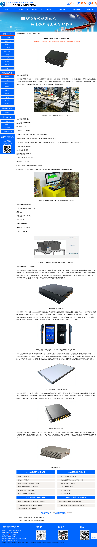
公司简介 (21, 9)
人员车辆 (7, 93)
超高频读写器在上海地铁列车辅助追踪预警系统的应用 (31, 501)
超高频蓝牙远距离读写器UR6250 (26, 493)
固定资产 (93, 317)
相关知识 (7, 121)
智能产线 (61, 359)
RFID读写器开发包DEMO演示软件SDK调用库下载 (71, 505)
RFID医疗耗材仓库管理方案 (66, 486)
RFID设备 (28, 542)
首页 (6, 9)
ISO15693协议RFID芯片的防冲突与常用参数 (70, 501)
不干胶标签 (7, 37)
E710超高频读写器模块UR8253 (26, 490)
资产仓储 (7, 100)
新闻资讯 (34, 9)
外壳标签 (7, 44)
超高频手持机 (34, 542)
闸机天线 (49, 542)
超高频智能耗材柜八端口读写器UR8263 (28, 486)
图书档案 (7, 76)
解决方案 (62, 9)
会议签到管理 (87, 81)
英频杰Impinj (10, 542)
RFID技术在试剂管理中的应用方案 (67, 476)
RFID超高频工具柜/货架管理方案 (67, 483)
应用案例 (7, 112)
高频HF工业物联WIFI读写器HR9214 (34, 517)
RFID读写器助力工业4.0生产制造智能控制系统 (30, 505)
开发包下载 (7, 128)
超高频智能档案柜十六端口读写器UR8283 (28, 483)
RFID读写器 (17, 542)
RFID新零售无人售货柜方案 (66, 493)
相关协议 (7, 124)
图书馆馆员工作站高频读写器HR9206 (34, 520)
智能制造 (7, 83)
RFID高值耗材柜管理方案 (65, 490)
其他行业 (7, 103)
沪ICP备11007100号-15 (12, 532)
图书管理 (59, 81)
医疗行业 (7, 80)
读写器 (7, 54)
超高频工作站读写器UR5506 (25, 476)
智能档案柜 (65, 356)
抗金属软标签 (7, 41)
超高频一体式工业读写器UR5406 (26, 480)
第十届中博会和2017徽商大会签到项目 (28, 508)
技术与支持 (76, 9)
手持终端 (7, 61)
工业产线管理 (78, 81)
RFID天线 (44, 542)
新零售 (7, 97)
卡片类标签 (7, 47)
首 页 (28, 33)
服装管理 (7, 90)
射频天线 (7, 64)
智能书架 (58, 356)
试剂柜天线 (54, 542)
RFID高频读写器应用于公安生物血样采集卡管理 (71, 480)
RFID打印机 (7, 58)
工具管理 (7, 87)
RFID (73, 319)
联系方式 (90, 9)
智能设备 (7, 68)
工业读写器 (22, 542)
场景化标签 (7, 51)
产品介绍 (48, 9)
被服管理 (48, 319)
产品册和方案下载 (7, 131)
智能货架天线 (60, 542)
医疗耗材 (37, 359)
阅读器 (39, 542)
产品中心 (33, 33)
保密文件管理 (20, 84)
